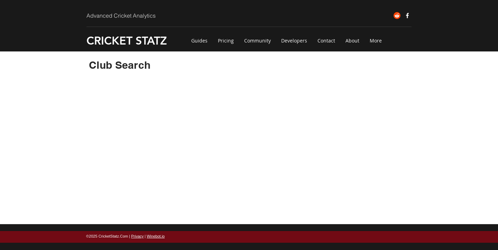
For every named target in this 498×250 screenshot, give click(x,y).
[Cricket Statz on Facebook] (407, 15)
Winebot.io (156, 236)
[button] (199, 41)
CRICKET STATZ (126, 40)
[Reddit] (397, 15)
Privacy (137, 236)
